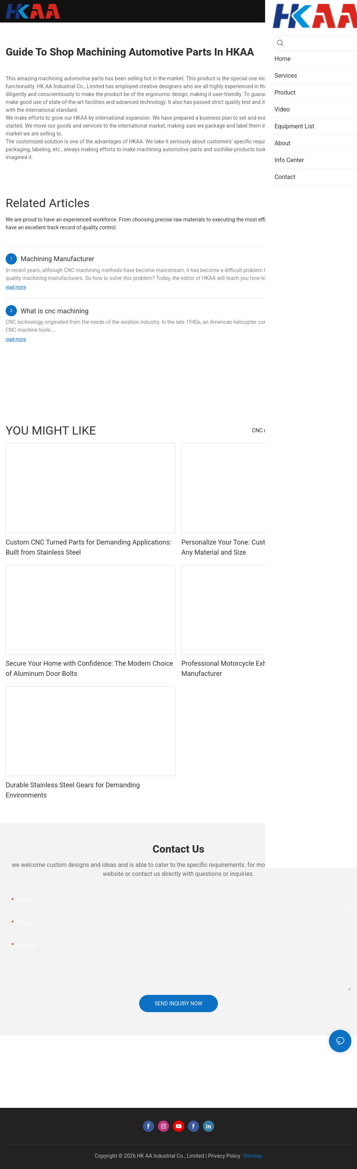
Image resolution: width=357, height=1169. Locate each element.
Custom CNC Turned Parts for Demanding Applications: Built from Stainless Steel (88, 547)
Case (315, 430)
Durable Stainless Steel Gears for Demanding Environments (73, 790)
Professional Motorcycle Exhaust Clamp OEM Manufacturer (249, 668)
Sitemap (252, 1156)
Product (338, 430)
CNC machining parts (277, 430)
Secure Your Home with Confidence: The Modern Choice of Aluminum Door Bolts (89, 668)
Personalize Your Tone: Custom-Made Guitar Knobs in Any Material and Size (261, 547)
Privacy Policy (224, 1156)
